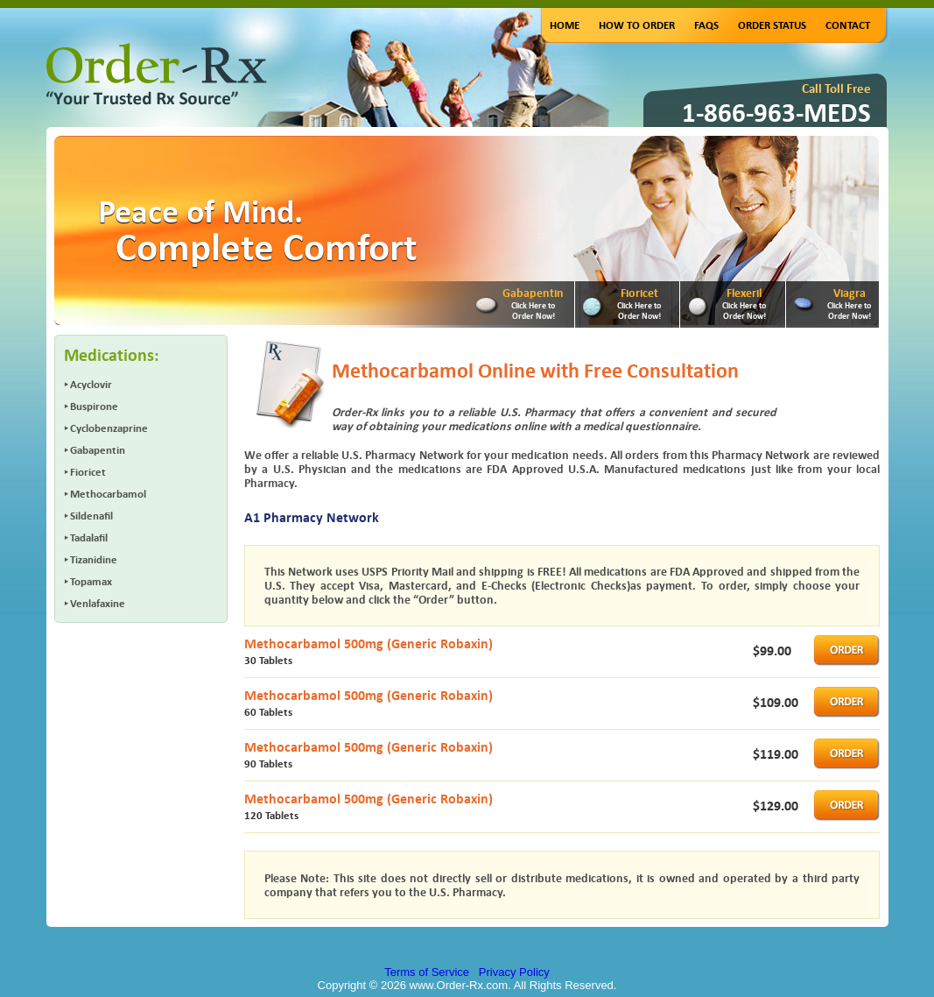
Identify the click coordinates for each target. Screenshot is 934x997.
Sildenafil (91, 515)
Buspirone (94, 406)
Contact (847, 25)
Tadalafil (89, 537)
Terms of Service (426, 972)
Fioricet (88, 471)
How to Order (637, 25)
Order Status (772, 25)
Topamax (91, 581)
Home (564, 25)
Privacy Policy (514, 972)
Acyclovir (91, 384)
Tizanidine (93, 559)
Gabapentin (97, 449)
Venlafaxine (97, 603)
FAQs (706, 25)
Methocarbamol (108, 493)
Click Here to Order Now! (533, 310)
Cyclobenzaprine (109, 428)
